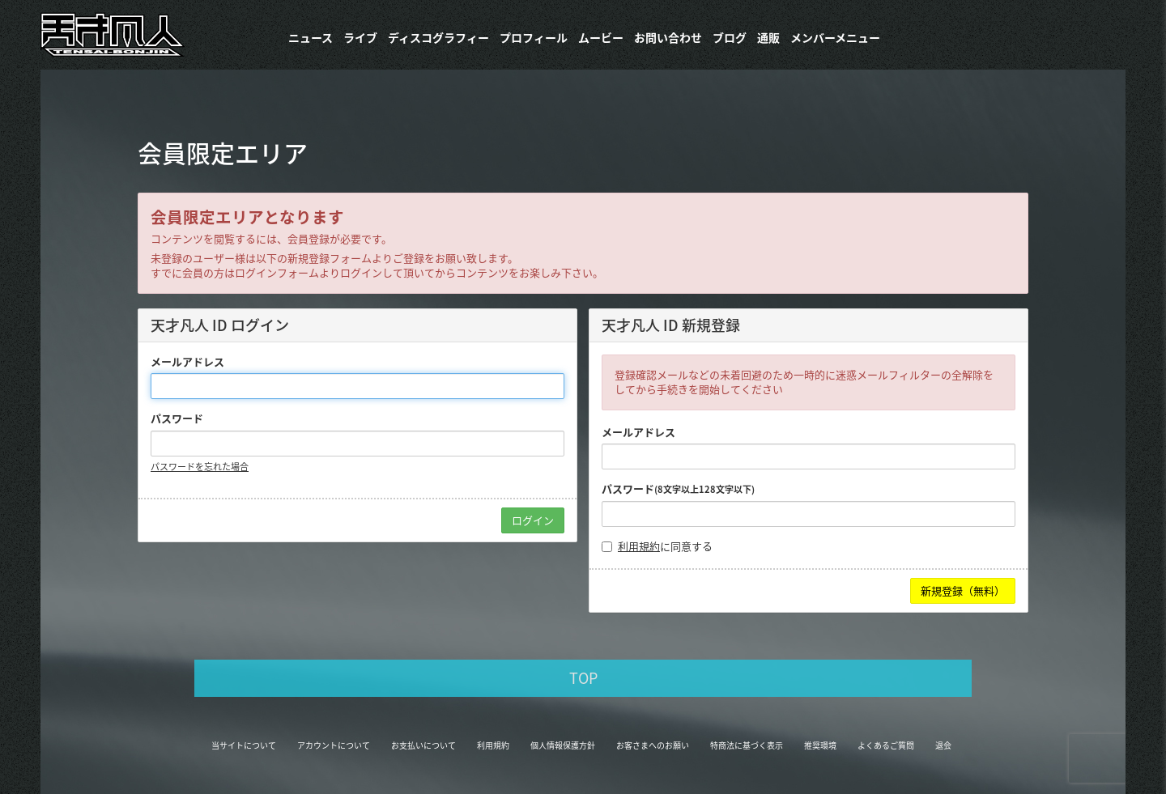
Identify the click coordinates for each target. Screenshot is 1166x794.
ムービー (600, 37)
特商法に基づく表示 (746, 745)
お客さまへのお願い (652, 745)
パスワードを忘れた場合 (200, 466)
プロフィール (534, 37)
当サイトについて (243, 745)
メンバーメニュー (835, 37)
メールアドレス (187, 362)
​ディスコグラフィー (438, 37)
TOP (583, 678)
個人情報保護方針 (562, 745)
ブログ (730, 37)
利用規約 (639, 546)
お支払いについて (423, 745)
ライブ (360, 37)
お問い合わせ (668, 37)
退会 (943, 745)
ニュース (310, 37)
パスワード (177, 418)
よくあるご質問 (885, 745)
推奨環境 (820, 745)
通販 (768, 37)
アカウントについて (333, 745)
